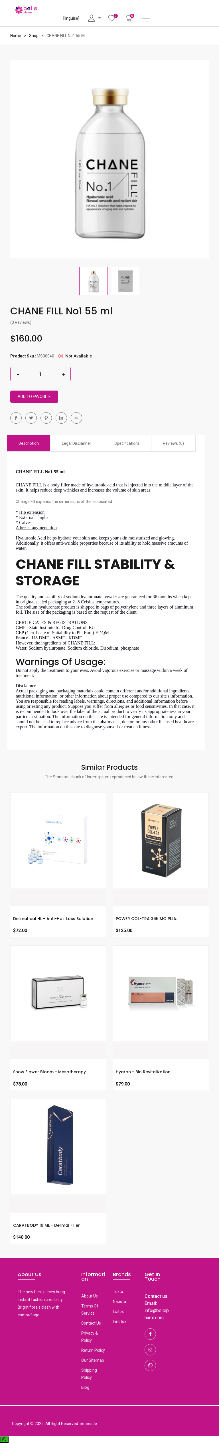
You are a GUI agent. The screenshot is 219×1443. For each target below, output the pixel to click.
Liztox (118, 1311)
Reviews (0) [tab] (173, 443)
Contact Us (91, 1323)
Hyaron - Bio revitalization (143, 1072)
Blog (85, 1387)
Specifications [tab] (127, 443)
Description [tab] (29, 443)
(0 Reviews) (20, 322)
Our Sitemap (92, 1360)
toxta (118, 1291)
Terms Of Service (89, 1309)
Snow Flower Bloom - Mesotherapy (49, 1072)
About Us (89, 1296)
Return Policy (93, 1350)
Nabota (119, 1301)
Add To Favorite (34, 396)
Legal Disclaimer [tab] (76, 443)
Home (15, 35)
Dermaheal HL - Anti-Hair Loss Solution (53, 918)
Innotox (119, 1321)
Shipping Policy (89, 1373)
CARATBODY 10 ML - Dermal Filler (46, 1225)
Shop (33, 35)
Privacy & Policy (89, 1336)
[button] (76, 418)
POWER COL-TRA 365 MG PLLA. (146, 918)
